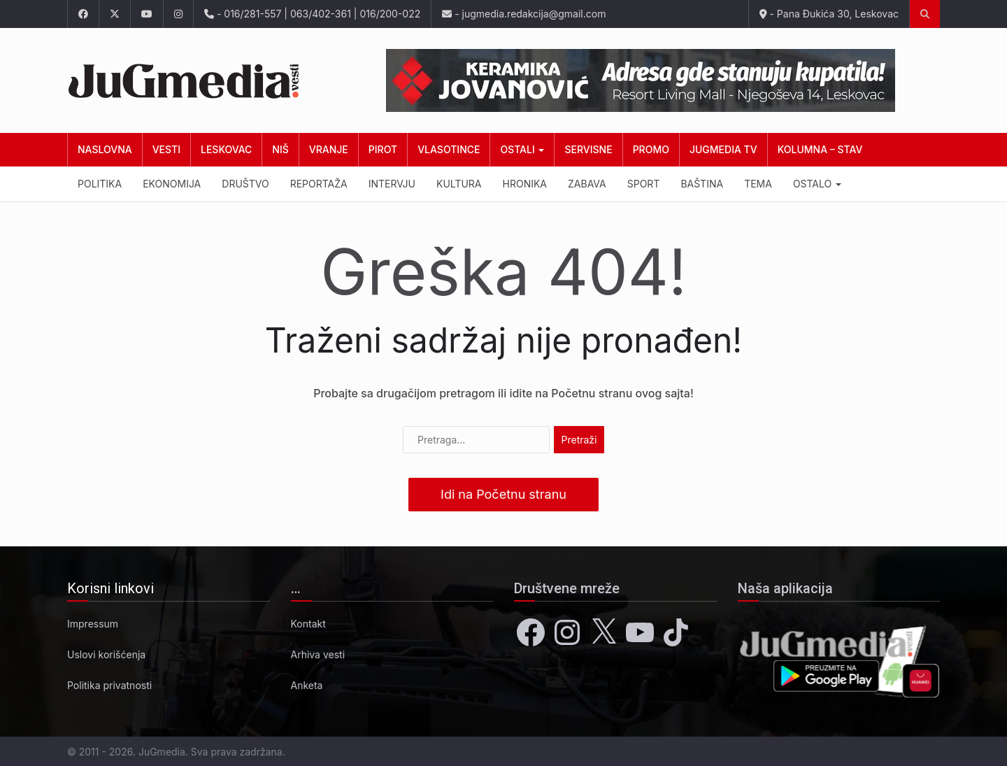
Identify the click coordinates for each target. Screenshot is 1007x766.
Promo (651, 149)
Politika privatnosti (109, 685)
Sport (643, 184)
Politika (100, 184)
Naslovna (105, 149)
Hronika (525, 184)
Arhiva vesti (318, 654)
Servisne (588, 149)
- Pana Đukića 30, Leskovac (829, 14)
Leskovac (226, 149)
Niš (280, 149)
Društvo (245, 184)
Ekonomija (172, 184)
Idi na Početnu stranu (503, 494)
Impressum (92, 624)
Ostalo (817, 184)
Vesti (166, 149)
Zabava (587, 184)
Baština (701, 184)
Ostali (522, 149)
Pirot (383, 149)
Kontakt (308, 624)
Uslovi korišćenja (106, 654)
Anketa (307, 685)
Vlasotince (448, 149)
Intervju (392, 184)
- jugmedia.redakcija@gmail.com (524, 14)
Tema (758, 184)
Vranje (328, 149)
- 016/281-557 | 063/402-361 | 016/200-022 (312, 14)
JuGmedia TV (723, 149)
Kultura (459, 184)
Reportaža (319, 184)
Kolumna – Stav (820, 149)
